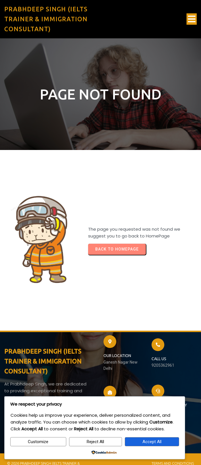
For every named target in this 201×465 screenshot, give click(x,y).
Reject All (95, 441)
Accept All (151, 441)
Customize (38, 441)
